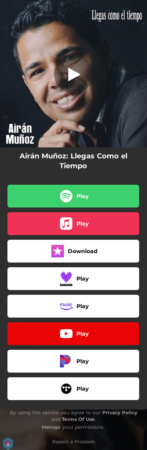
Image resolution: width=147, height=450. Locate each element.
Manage (51, 427)
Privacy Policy (119, 412)
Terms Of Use (78, 419)
